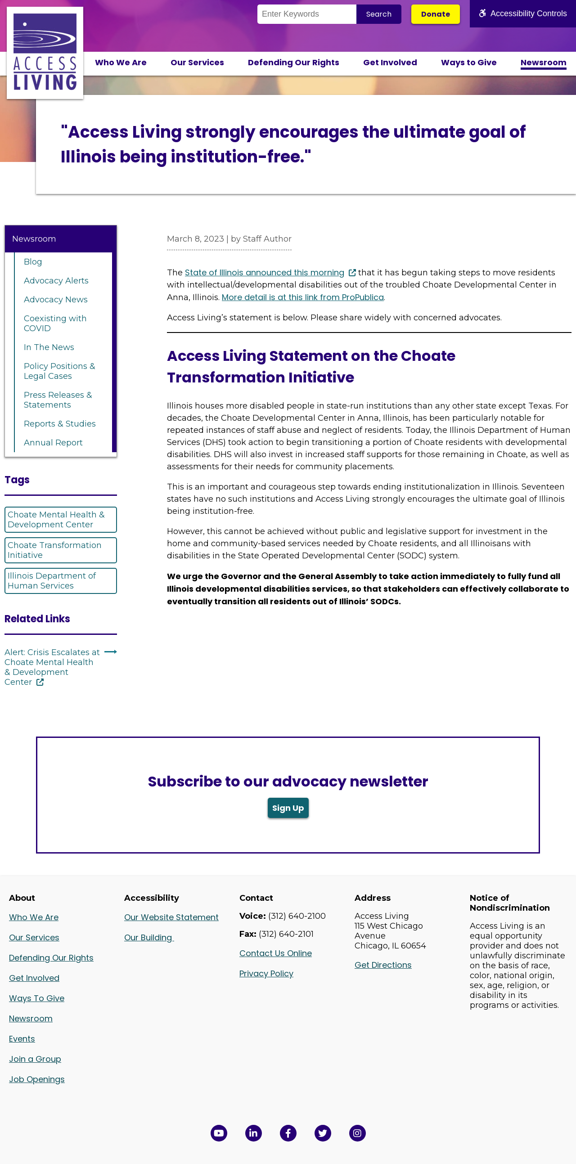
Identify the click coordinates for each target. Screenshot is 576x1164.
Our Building (149, 937)
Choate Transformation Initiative (55, 550)
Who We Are (121, 62)
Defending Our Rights (293, 62)
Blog (33, 262)
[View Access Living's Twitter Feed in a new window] (323, 1133)
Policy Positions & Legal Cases (59, 371)
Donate (435, 14)
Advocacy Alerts (56, 281)
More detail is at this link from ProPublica (303, 297)
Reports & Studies (60, 424)
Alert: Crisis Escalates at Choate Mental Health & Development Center (52, 667)
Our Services (197, 62)
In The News (49, 347)
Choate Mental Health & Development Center (56, 520)
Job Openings (37, 1079)
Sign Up (288, 807)
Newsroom (544, 62)
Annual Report (53, 443)
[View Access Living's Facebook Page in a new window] (288, 1133)
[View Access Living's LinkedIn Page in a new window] (253, 1133)
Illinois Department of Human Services (52, 581)
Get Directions (383, 965)
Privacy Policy (266, 973)
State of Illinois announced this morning (264, 272)
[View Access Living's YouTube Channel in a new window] (219, 1133)
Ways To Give (36, 998)
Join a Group (35, 1059)
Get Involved (390, 62)
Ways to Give (469, 62)
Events (22, 1038)
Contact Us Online (275, 953)
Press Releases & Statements (58, 400)
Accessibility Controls (523, 13)
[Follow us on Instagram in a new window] (357, 1133)
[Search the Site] (306, 14)
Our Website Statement (171, 917)
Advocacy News (56, 300)
